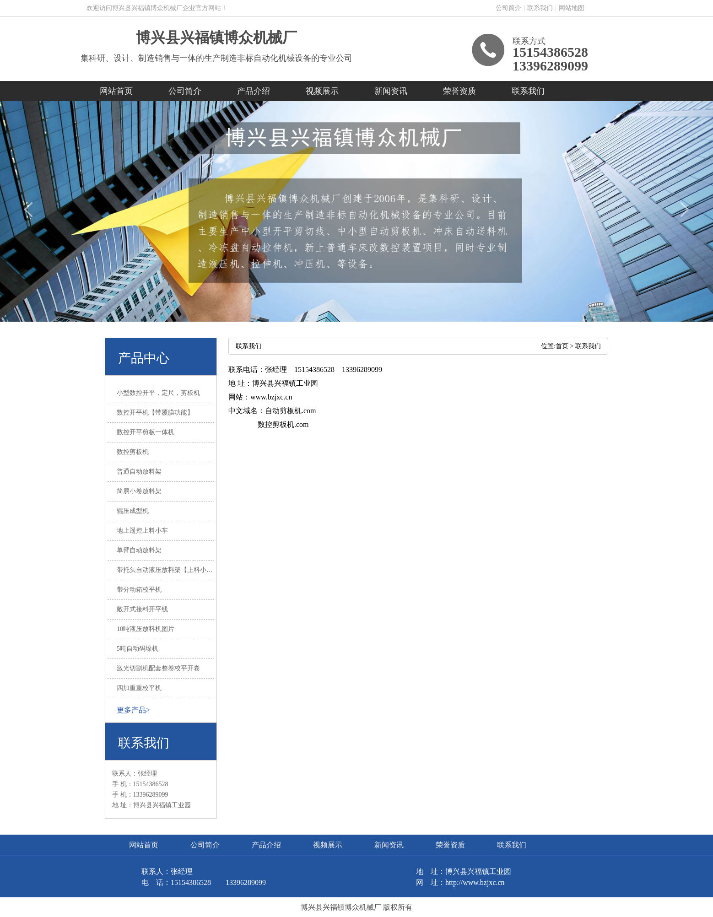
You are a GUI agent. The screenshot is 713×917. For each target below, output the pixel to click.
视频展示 (322, 91)
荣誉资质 (459, 91)
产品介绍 (253, 91)
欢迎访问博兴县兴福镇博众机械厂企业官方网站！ (156, 8)
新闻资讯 (390, 91)
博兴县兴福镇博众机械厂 (216, 37)
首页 (562, 346)
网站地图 (571, 8)
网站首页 (116, 91)
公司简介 (508, 8)
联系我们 (540, 8)
